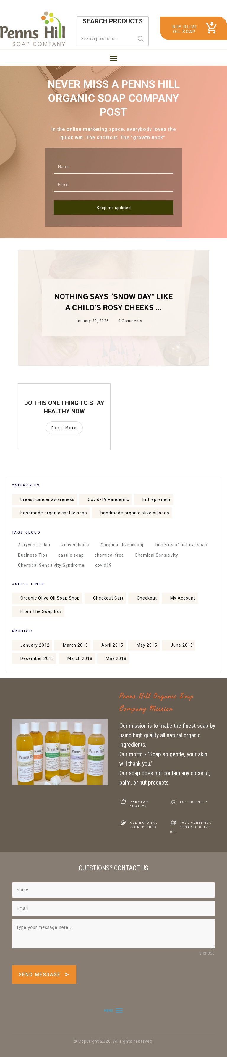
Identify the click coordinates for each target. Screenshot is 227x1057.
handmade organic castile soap (53, 512)
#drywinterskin (34, 544)
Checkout (147, 598)
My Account (182, 598)
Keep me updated (114, 207)
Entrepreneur (156, 499)
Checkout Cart (108, 598)
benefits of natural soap (181, 544)
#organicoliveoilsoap (122, 544)
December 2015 (37, 658)
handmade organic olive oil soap (134, 512)
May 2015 (147, 645)
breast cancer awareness (47, 499)
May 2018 (116, 658)
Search (141, 38)
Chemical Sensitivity (156, 555)
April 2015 (112, 645)
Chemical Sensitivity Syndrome (51, 565)
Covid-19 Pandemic (108, 499)
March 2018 (80, 658)
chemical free (109, 555)
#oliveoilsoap (75, 544)
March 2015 (75, 645)
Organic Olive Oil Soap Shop (50, 598)
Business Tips (33, 555)
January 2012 (35, 645)
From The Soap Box (41, 611)
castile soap (71, 555)
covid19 (103, 565)
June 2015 (182, 645)
